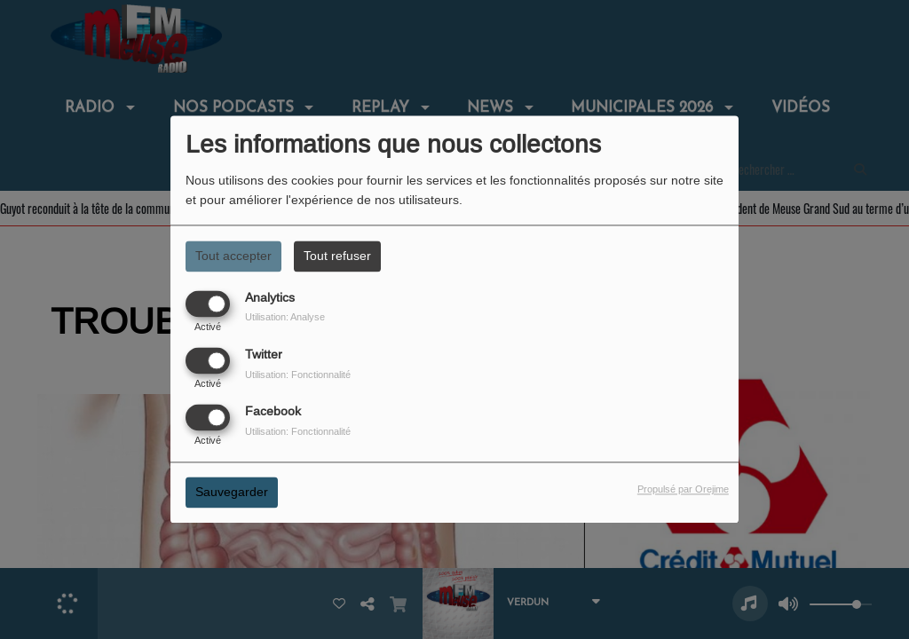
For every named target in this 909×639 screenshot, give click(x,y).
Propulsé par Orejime (683, 490)
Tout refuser (337, 255)
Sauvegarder (231, 492)
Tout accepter (233, 255)
